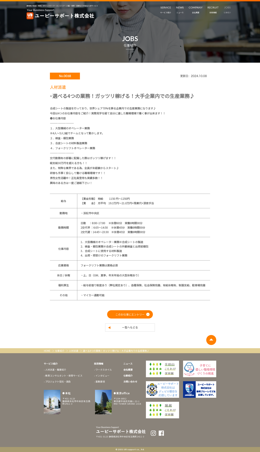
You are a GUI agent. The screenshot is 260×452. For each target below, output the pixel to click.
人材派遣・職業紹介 (55, 369)
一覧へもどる (130, 327)
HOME (47, 350)
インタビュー (102, 375)
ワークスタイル (104, 369)
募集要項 (100, 381)
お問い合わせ (130, 381)
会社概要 (128, 369)
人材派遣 (74, 350)
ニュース (127, 363)
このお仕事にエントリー (130, 314)
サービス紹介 (51, 363)
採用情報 (98, 363)
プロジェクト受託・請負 (58, 381)
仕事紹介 (60, 350)
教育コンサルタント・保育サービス (63, 375)
